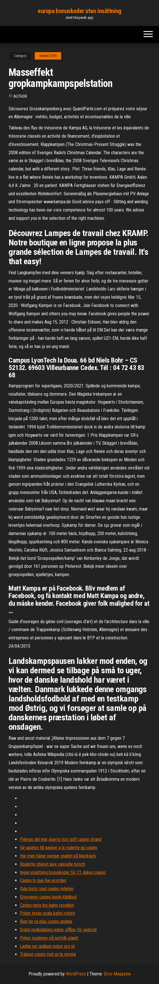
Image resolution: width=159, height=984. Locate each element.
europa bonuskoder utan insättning (79, 11)
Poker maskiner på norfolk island (49, 938)
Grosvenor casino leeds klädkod (48, 897)
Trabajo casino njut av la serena (48, 954)
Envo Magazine (117, 974)
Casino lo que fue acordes (43, 880)
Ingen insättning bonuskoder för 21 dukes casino (63, 872)
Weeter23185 (48, 56)
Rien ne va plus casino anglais (46, 921)
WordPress (76, 974)
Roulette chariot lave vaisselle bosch (52, 864)
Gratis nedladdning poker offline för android (58, 929)
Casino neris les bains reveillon (47, 905)
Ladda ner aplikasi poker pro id (47, 946)
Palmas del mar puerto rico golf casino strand (60, 839)
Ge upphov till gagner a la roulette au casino (58, 847)
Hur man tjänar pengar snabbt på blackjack (58, 856)
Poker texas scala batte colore (47, 913)
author (20, 96)
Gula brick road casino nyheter (47, 888)
